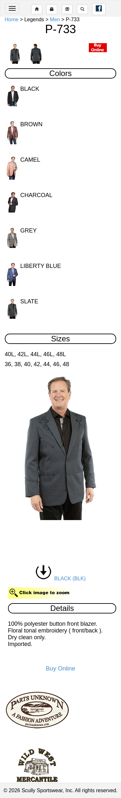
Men (55, 19)
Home (12, 19)
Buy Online (60, 668)
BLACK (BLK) (60, 578)
